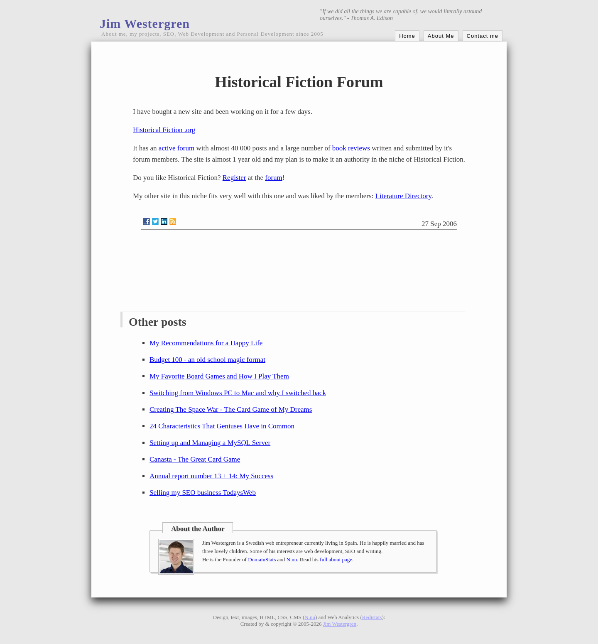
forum (273, 178)
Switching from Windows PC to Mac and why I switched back (238, 393)
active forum (176, 148)
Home (407, 36)
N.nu (292, 559)
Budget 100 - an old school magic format (207, 360)
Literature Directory (403, 196)
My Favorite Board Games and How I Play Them (219, 376)
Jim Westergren (145, 23)
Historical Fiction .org (164, 130)
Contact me (482, 36)
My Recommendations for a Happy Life (206, 343)
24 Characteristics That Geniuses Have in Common (222, 426)
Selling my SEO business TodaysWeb (203, 493)
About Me (441, 36)
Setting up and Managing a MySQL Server (210, 443)
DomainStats (262, 559)
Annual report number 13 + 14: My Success (211, 476)
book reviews (351, 148)
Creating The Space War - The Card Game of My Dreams (231, 409)
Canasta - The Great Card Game (195, 459)
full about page (336, 559)
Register (234, 178)
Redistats (372, 617)
